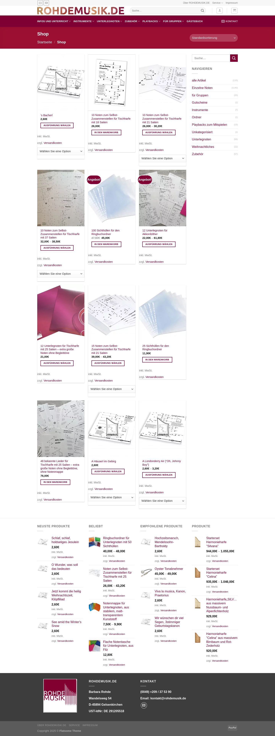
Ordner (196, 117)
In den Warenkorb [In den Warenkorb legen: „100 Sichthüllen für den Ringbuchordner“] (106, 244)
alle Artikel (199, 80)
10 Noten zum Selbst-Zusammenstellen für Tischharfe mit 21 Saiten (161, 119)
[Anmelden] (220, 11)
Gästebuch (195, 21)
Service (217, 3)
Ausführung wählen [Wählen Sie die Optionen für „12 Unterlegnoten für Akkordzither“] (158, 244)
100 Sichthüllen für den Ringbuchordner (105, 232)
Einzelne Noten (202, 87)
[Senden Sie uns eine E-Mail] (40, 3)
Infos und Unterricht (54, 21)
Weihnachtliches (203, 146)
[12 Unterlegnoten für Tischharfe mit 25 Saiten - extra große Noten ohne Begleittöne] (60, 313)
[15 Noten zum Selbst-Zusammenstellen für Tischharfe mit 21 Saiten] (111, 313)
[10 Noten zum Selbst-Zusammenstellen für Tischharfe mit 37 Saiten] (60, 198)
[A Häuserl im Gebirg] (111, 428)
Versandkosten (53, 142)
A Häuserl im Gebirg (103, 461)
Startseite (44, 42)
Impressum (232, 2)
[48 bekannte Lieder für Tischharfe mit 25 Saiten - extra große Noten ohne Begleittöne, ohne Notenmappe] (60, 428)
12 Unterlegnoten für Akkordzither (154, 232)
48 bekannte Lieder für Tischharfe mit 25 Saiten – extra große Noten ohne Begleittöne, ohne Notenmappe (59, 466)
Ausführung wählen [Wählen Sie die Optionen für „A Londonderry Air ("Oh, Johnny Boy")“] (158, 475)
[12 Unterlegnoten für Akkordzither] (162, 198)
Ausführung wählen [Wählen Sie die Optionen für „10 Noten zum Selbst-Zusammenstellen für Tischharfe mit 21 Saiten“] (158, 132)
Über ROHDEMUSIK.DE (196, 2)
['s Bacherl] (60, 82)
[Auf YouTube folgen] (46, 3)
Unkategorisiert (202, 132)
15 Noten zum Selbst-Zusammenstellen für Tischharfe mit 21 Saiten (111, 349)
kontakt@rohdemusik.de (168, 698)
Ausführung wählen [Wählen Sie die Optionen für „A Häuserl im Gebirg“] (108, 471)
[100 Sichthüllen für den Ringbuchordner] (111, 198)
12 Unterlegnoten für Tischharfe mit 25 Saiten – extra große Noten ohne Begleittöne (59, 349)
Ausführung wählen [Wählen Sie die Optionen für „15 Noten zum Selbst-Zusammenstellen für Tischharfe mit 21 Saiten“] (108, 363)
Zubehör (132, 21)
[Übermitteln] (202, 10)
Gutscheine (199, 102)
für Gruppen (173, 21)
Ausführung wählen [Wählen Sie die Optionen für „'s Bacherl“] (57, 125)
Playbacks (151, 21)
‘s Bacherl (46, 115)
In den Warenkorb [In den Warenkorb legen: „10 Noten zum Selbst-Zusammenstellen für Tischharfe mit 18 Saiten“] (106, 132)
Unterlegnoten (109, 21)
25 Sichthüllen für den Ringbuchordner (155, 347)
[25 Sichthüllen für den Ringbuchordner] (162, 313)
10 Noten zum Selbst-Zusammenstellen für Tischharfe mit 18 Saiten (111, 119)
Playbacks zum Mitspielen (209, 124)
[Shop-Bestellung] (214, 38)
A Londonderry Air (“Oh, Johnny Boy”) (161, 463)
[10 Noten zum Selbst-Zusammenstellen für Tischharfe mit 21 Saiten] (162, 82)
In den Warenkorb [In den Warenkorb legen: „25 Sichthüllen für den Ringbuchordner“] (157, 359)
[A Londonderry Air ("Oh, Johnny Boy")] (162, 428)
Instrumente (84, 21)
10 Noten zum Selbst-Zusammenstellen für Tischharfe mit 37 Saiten (60, 234)
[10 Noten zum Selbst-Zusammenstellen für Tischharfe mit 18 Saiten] (111, 82)
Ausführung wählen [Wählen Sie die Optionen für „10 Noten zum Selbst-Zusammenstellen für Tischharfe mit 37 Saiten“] (57, 248)
